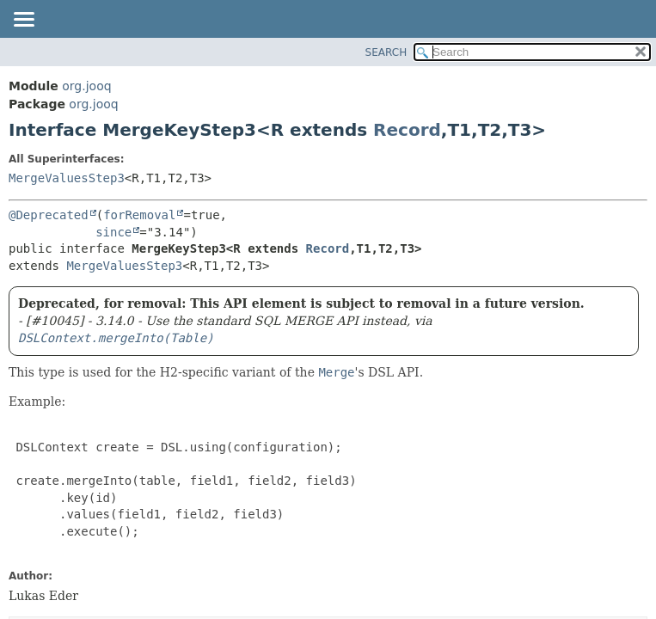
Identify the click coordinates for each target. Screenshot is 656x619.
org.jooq (86, 86)
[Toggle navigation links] (23, 21)
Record (407, 130)
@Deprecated (49, 215)
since (113, 232)
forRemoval (139, 215)
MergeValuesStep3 (67, 178)
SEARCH (386, 52)
